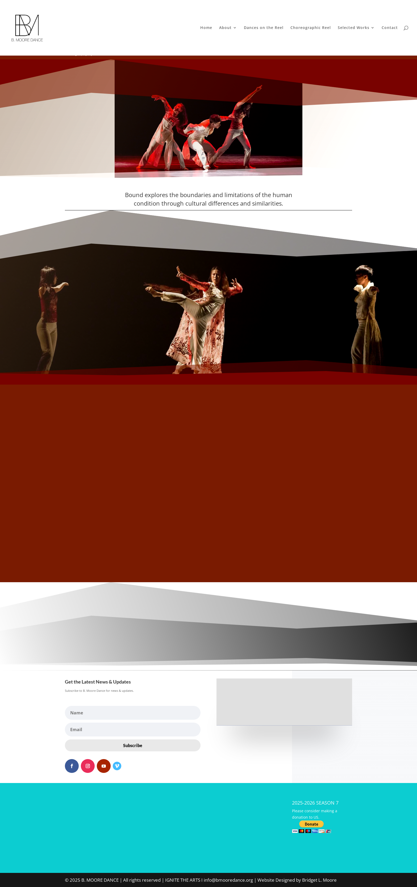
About (225, 28)
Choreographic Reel (310, 28)
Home (206, 28)
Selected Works (353, 28)
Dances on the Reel (263, 28)
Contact (390, 28)
